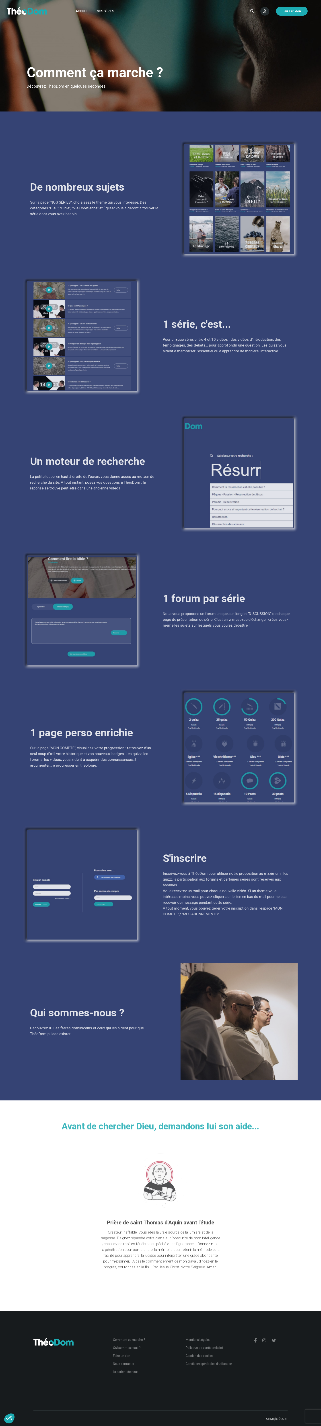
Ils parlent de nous (125, 1372)
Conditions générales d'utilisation (209, 1364)
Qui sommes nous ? (127, 1348)
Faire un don (121, 1356)
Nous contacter (123, 1364)
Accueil (82, 11)
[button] (9, 1418)
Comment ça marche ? (129, 1339)
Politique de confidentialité (204, 1348)
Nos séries (105, 11)
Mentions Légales (198, 1339)
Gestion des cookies (200, 1356)
